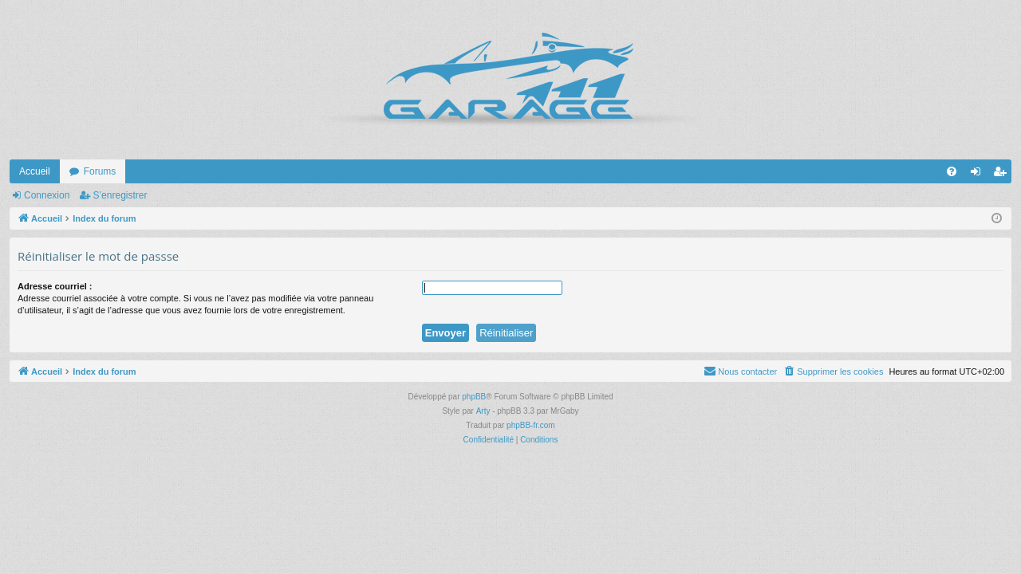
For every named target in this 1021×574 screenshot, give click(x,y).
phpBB (474, 396)
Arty (483, 411)
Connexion (46, 195)
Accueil (34, 171)
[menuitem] (952, 171)
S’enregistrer (120, 195)
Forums (100, 171)
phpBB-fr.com (531, 425)
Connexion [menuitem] (979, 174)
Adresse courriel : (55, 286)
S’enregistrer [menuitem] (1003, 174)
